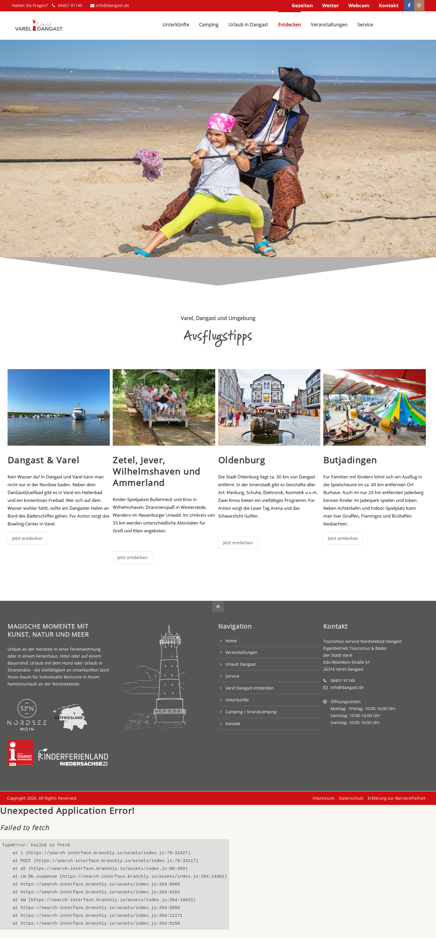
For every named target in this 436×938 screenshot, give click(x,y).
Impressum (322, 796)
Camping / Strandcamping (251, 710)
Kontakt (389, 5)
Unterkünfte (237, 698)
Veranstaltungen (241, 651)
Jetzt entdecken (27, 537)
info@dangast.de (109, 5)
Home (231, 639)
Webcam (358, 5)
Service (232, 674)
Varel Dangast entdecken (249, 686)
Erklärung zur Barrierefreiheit (395, 796)
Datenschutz (350, 796)
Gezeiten (302, 5)
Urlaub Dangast (240, 662)
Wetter (330, 5)
